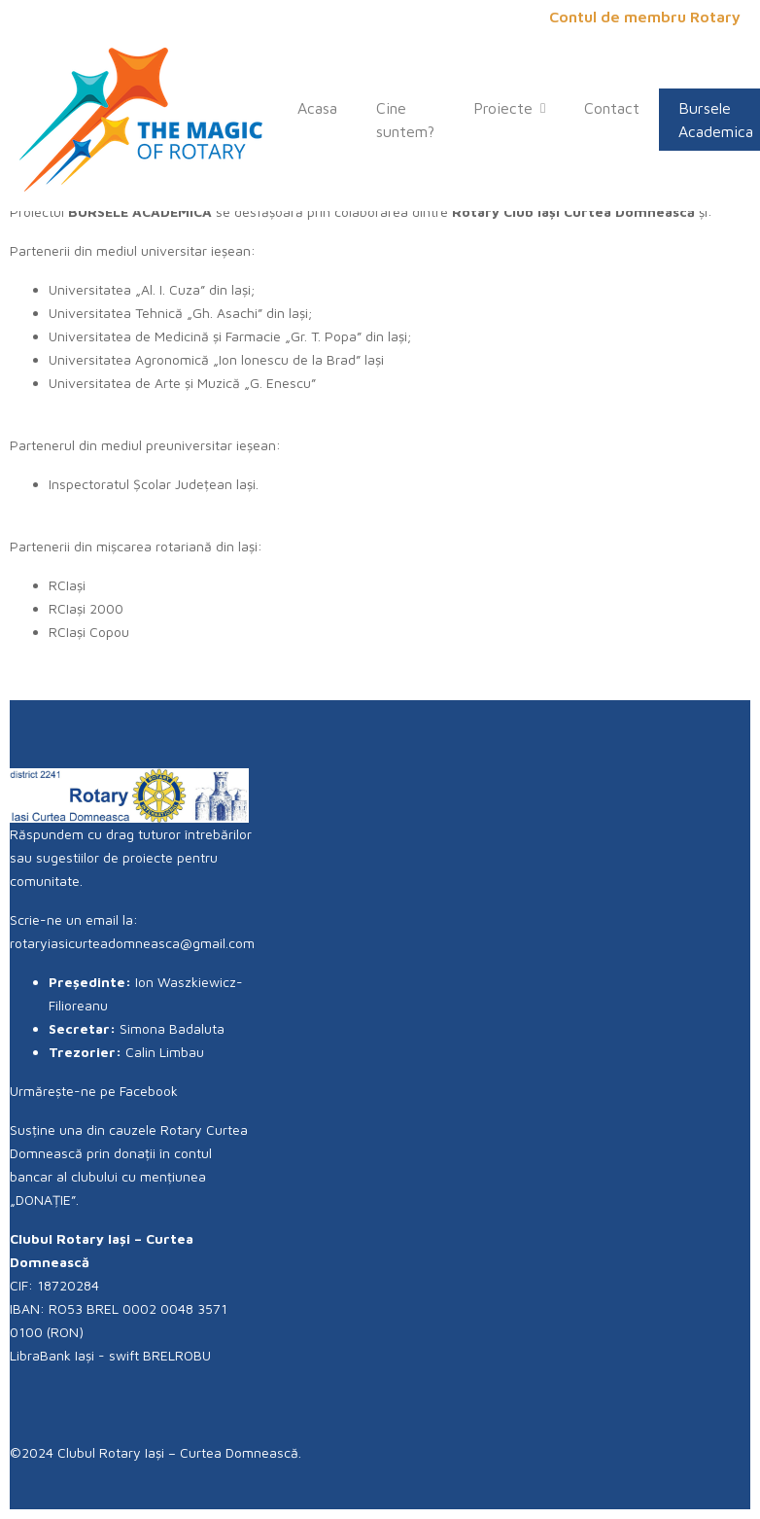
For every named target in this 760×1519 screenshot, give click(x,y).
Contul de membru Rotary (645, 16)
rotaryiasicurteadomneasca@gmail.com (132, 943)
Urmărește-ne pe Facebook (102, 1090)
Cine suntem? (405, 119)
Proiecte (509, 108)
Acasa (317, 108)
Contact (611, 108)
